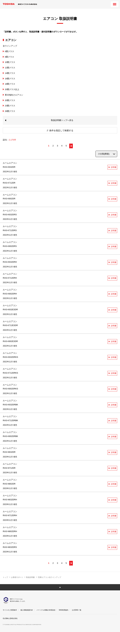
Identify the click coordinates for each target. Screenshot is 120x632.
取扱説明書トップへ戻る (62, 120)
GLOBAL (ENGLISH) (10, 618)
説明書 (113, 167)
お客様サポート (17, 577)
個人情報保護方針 (26, 610)
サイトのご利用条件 (10, 610)
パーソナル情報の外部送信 (46, 610)
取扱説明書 (30, 577)
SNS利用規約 (63, 610)
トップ (5, 577)
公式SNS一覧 (76, 610)
